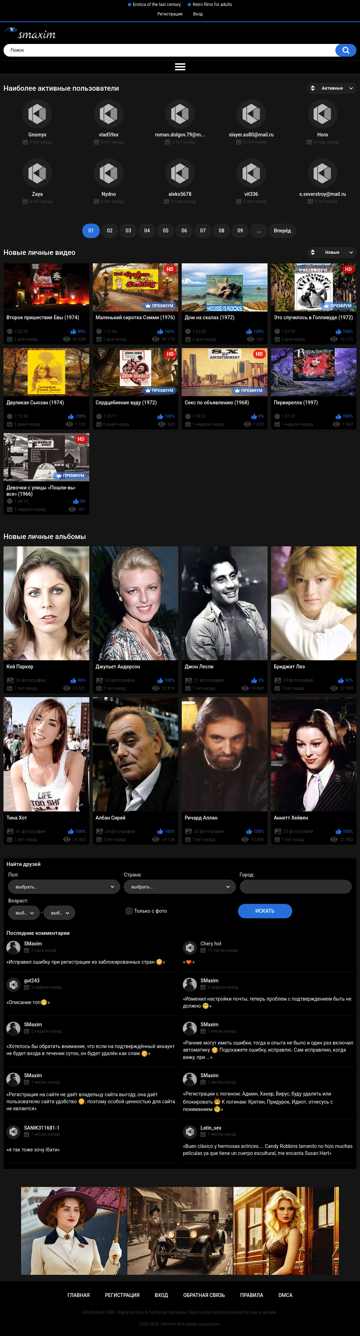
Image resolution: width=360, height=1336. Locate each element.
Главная (79, 1295)
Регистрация (170, 14)
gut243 (31, 980)
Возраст (17, 901)
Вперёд (282, 230)
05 (165, 230)
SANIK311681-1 (41, 1128)
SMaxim (33, 943)
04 (147, 230)
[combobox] (64, 887)
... (259, 230)
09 (240, 230)
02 (109, 230)
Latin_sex (210, 1128)
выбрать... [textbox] (26, 886)
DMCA (285, 1295)
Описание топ (28, 1002)
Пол (12, 875)
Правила (251, 1295)
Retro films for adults (212, 4)
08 (221, 230)
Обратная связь (204, 1295)
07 (203, 230)
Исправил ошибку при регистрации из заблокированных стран (86, 962)
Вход (197, 14)
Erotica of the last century (157, 4)
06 (184, 230)
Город (246, 875)
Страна (132, 875)
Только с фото (150, 911)
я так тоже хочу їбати (33, 1149)
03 (128, 230)
